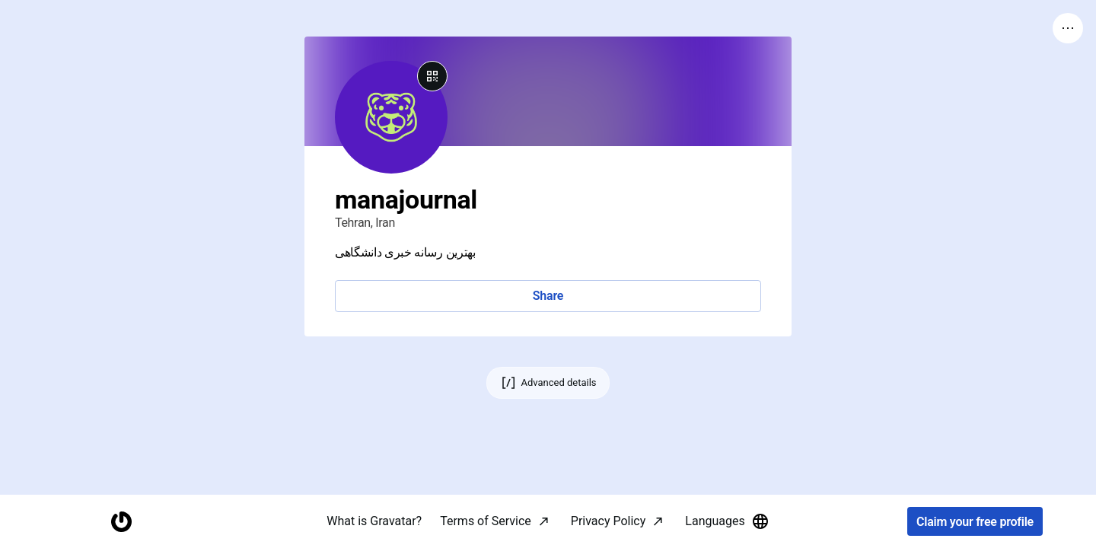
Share (548, 295)
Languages (727, 521)
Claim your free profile (975, 522)
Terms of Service (485, 521)
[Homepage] (121, 521)
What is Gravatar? (374, 521)
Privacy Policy (608, 521)
